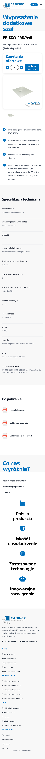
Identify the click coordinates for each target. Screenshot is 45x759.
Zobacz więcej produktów (15, 481)
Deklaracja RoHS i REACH (17, 436)
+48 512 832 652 (10, 641)
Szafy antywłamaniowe (11, 671)
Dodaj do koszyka (32, 68)
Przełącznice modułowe (11, 685)
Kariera (5, 748)
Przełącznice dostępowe (11, 694)
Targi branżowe (8, 739)
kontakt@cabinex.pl (28, 641)
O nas (6, 492)
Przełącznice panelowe (11, 681)
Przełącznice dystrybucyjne (12, 698)
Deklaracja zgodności (15, 423)
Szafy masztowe (8, 667)
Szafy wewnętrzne (9, 654)
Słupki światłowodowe (11, 708)
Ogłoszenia (6, 735)
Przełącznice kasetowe (11, 690)
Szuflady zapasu (8, 721)
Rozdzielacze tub (8, 712)
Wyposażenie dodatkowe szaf (20, 22)
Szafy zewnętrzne (9, 658)
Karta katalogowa (14, 410)
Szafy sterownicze (9, 663)
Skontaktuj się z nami (13, 486)
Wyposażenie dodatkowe (11, 725)
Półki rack (5, 717)
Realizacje (6, 744)
